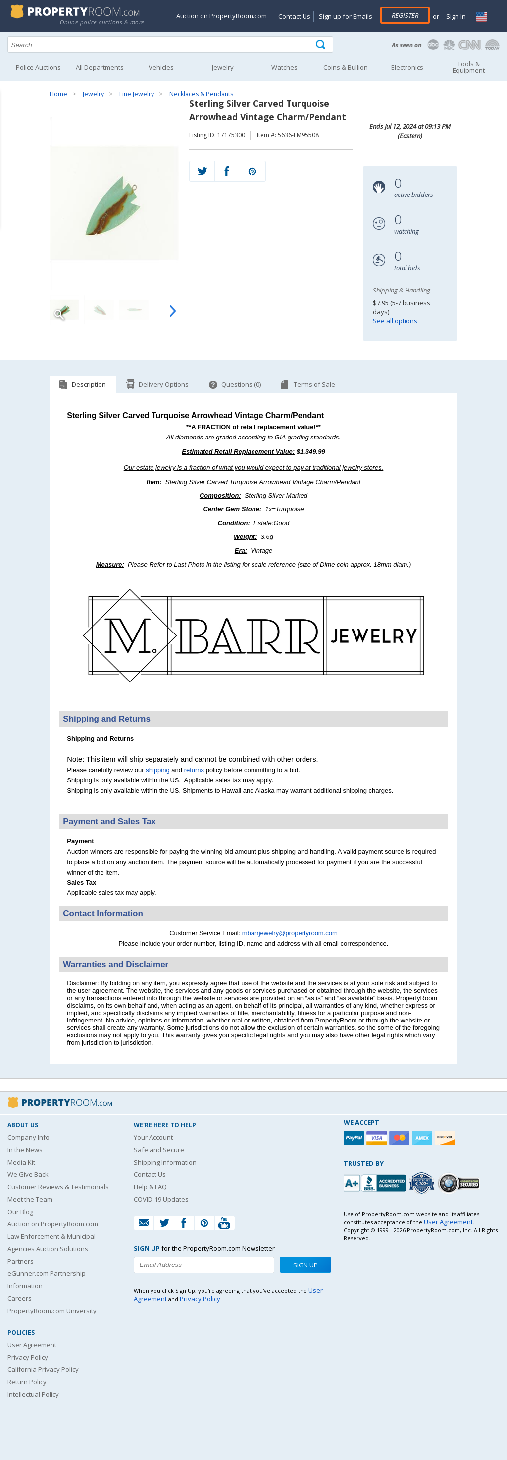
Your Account (153, 1137)
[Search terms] (170, 44)
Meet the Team (29, 1199)
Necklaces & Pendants (201, 94)
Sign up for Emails (345, 16)
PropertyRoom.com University (52, 1310)
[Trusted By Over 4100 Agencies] (423, 1183)
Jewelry (93, 94)
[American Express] (423, 1138)
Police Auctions (38, 67)
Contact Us (294, 16)
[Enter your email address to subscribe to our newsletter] (204, 1265)
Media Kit (21, 1162)
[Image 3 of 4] (134, 310)
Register (405, 15)
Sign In (455, 16)
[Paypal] (355, 1138)
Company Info (28, 1137)
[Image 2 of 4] (99, 310)
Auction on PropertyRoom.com (221, 15)
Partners (20, 1261)
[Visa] (377, 1138)
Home (58, 94)
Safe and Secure (159, 1149)
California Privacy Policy (43, 1369)
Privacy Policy (27, 1357)
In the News (25, 1149)
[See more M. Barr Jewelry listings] (253, 698)
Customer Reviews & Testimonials (58, 1186)
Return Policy (27, 1381)
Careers (19, 1298)
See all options (395, 320)
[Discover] (446, 1138)
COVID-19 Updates (161, 1199)
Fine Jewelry (136, 94)
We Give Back (28, 1174)
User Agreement (31, 1344)
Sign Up (305, 1265)
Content (9, 125)
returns (194, 770)
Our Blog (20, 1211)
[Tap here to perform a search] (321, 44)
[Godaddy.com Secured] (460, 1183)
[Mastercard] (400, 1138)
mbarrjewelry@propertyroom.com (290, 933)
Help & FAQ (150, 1186)
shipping (157, 770)
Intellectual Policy (33, 1394)
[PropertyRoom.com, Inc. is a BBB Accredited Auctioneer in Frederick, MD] (376, 1182)
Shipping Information (165, 1162)
